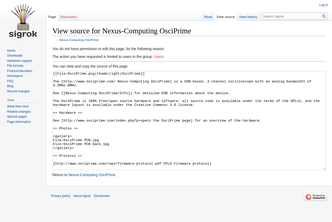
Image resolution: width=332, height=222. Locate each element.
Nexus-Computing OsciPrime (79, 39)
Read (208, 17)
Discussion (68, 17)
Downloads (14, 55)
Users (159, 57)
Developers (15, 76)
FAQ (10, 81)
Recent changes (18, 91)
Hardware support (19, 61)
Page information (19, 122)
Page (52, 17)
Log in (323, 5)
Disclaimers (102, 215)
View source (226, 17)
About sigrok (82, 215)
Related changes (18, 111)
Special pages (17, 116)
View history (248, 17)
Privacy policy (60, 215)
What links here (18, 106)
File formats (15, 66)
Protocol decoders (19, 71)
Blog (10, 86)
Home (11, 50)
